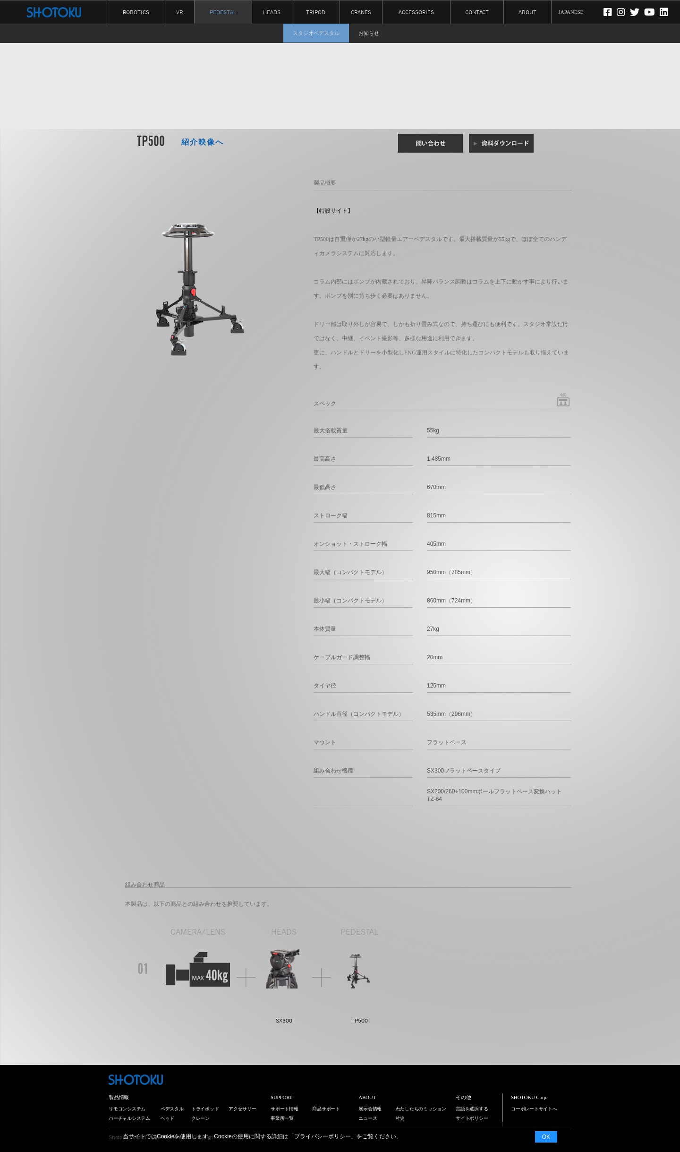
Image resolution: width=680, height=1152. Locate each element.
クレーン (200, 1118)
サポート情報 (284, 1108)
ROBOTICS (136, 12)
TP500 (359, 1020)
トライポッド (205, 1108)
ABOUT (527, 12)
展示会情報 (370, 1108)
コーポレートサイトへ (534, 1108)
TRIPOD (315, 12)
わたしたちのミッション (421, 1108)
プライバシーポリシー (322, 1136)
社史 (400, 1118)
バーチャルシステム (129, 1118)
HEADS (271, 12)
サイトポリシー (472, 1118)
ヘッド (167, 1118)
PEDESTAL (223, 12)
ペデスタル (172, 1108)
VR (179, 12)
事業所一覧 (282, 1118)
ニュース (367, 1118)
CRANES (361, 12)
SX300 (284, 1020)
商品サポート (326, 1108)
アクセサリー (242, 1108)
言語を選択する (472, 1108)
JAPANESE (571, 12)
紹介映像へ (202, 142)
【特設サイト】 (333, 210)
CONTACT (477, 12)
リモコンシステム (127, 1108)
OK (546, 1137)
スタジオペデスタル (316, 33)
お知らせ (368, 33)
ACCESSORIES (416, 12)
